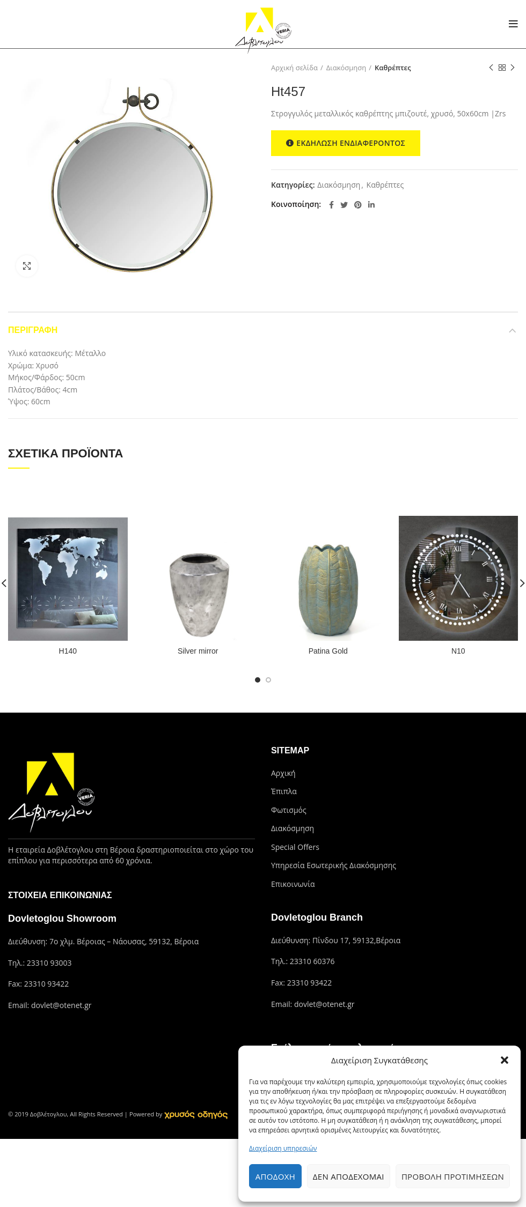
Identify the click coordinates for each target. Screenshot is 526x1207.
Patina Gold (328, 651)
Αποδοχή (275, 1176)
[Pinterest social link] (358, 205)
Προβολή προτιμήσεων (452, 1176)
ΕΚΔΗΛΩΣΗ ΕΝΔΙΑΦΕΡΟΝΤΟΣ (345, 143)
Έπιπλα (284, 791)
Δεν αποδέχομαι (348, 1176)
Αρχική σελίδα (294, 67)
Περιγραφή (32, 330)
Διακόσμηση (346, 67)
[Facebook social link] (331, 205)
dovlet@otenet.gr (61, 1005)
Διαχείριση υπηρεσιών (283, 1148)
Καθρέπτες (393, 67)
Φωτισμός (288, 810)
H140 (68, 651)
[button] (504, 1060)
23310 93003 (49, 963)
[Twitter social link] (344, 205)
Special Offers (295, 847)
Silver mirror (198, 651)
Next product (512, 68)
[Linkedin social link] (371, 205)
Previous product (491, 68)
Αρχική (283, 773)
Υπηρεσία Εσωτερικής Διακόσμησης (333, 865)
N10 (458, 651)
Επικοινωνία (293, 884)
